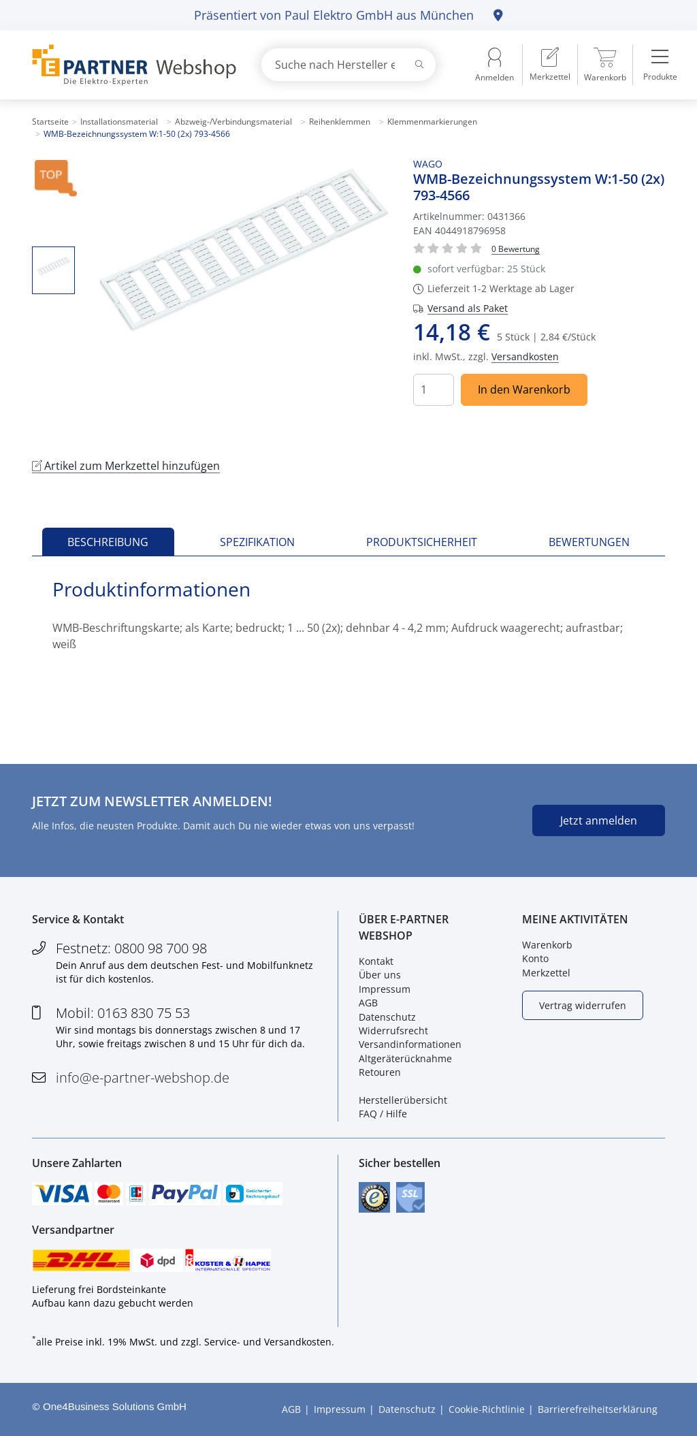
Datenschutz (387, 1016)
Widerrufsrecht (393, 1030)
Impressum (384, 989)
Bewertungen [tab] (589, 541)
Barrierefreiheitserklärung (598, 1409)
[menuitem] (550, 64)
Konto (535, 958)
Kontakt (376, 961)
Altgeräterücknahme (405, 1058)
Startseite (50, 121)
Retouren (380, 1072)
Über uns (380, 974)
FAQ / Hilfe (383, 1113)
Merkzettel (546, 972)
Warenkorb (547, 944)
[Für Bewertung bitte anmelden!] (515, 248)
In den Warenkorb (524, 389)
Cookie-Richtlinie (487, 1409)
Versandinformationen (410, 1044)
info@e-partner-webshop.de (142, 1077)
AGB (368, 1002)
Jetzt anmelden (598, 820)
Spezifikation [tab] (257, 541)
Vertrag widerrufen (582, 1005)
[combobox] (348, 64)
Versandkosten (525, 356)
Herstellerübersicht (403, 1100)
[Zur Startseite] (130, 65)
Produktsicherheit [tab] (421, 541)
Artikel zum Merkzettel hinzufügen (126, 465)
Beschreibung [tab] (107, 541)
